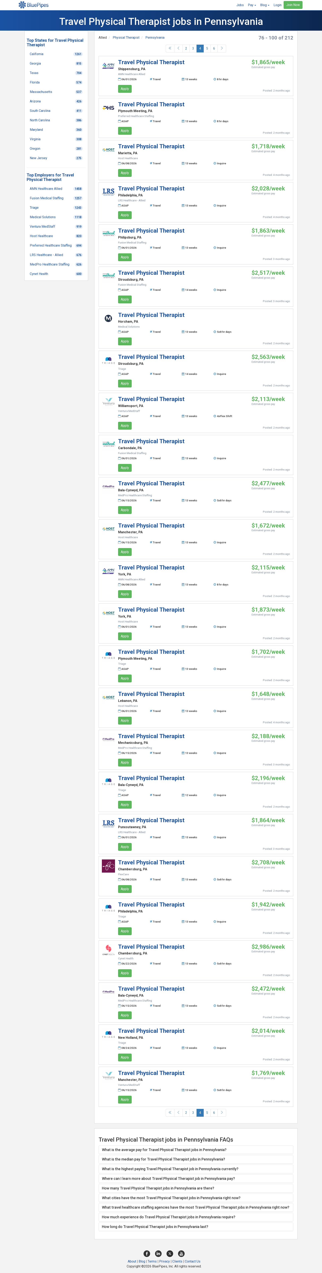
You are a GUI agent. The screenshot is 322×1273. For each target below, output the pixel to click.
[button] (252, 5)
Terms (152, 1261)
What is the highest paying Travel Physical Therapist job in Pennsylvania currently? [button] (170, 1169)
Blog (142, 1261)
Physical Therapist (126, 37)
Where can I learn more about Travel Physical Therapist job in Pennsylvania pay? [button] (168, 1178)
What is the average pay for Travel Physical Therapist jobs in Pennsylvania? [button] (164, 1150)
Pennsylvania (154, 37)
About (132, 1261)
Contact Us (192, 1261)
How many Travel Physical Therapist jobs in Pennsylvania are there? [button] (158, 1188)
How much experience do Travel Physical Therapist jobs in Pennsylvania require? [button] (168, 1217)
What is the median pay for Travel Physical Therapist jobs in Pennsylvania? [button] (163, 1159)
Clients (177, 1261)
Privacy (164, 1261)
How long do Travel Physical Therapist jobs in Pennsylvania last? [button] (155, 1226)
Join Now (293, 5)
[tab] (196, 1150)
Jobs (240, 5)
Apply (125, 89)
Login (278, 5)
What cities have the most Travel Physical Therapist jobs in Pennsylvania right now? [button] (171, 1198)
